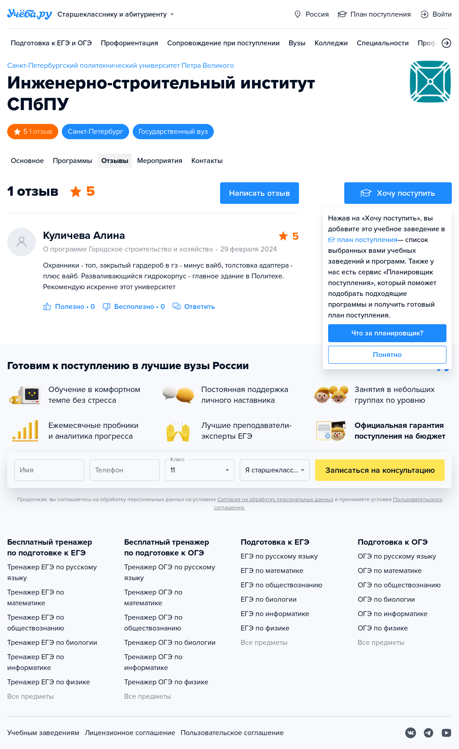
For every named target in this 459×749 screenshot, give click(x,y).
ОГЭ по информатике (393, 613)
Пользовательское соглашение (232, 732)
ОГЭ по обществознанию (399, 585)
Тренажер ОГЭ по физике (166, 682)
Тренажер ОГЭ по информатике (153, 662)
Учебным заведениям (43, 732)
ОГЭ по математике (390, 570)
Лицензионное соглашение (130, 732)
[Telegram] (428, 732)
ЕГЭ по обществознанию (281, 585)
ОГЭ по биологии (386, 599)
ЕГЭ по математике (272, 570)
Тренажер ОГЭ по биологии (170, 642)
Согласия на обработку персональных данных (275, 499)
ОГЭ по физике (383, 628)
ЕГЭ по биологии (269, 599)
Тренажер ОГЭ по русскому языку (169, 572)
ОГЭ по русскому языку (397, 556)
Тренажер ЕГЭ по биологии (52, 642)
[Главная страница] (29, 14)
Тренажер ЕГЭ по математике (35, 598)
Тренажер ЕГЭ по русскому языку (52, 572)
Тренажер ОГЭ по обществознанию (153, 623)
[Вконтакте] (410, 732)
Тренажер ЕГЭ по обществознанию (35, 623)
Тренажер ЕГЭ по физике (48, 682)
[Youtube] (446, 732)
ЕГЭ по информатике (275, 613)
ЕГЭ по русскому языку (279, 556)
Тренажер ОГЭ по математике (153, 598)
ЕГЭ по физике (265, 628)
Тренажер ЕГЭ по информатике (35, 662)
